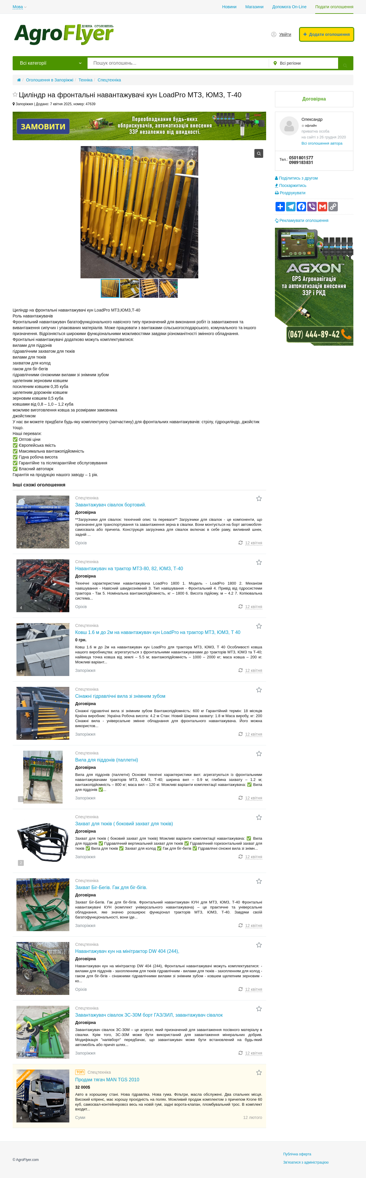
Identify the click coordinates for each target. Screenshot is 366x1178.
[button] (130, 288)
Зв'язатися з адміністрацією (306, 1162)
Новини (229, 6)
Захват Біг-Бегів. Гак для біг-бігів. (111, 887)
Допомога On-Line (289, 6)
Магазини (254, 6)
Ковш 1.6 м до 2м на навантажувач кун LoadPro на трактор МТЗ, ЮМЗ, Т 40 (158, 632)
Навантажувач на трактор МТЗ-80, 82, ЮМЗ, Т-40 (129, 568)
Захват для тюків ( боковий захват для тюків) (124, 823)
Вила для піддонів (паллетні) (106, 759)
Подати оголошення (334, 6)
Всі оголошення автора (322, 143)
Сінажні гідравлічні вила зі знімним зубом (120, 696)
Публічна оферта (297, 1154)
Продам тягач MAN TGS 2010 (107, 1079)
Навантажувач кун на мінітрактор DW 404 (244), (127, 951)
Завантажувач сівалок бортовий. (110, 504)
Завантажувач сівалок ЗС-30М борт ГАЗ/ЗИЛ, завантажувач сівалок (149, 1015)
